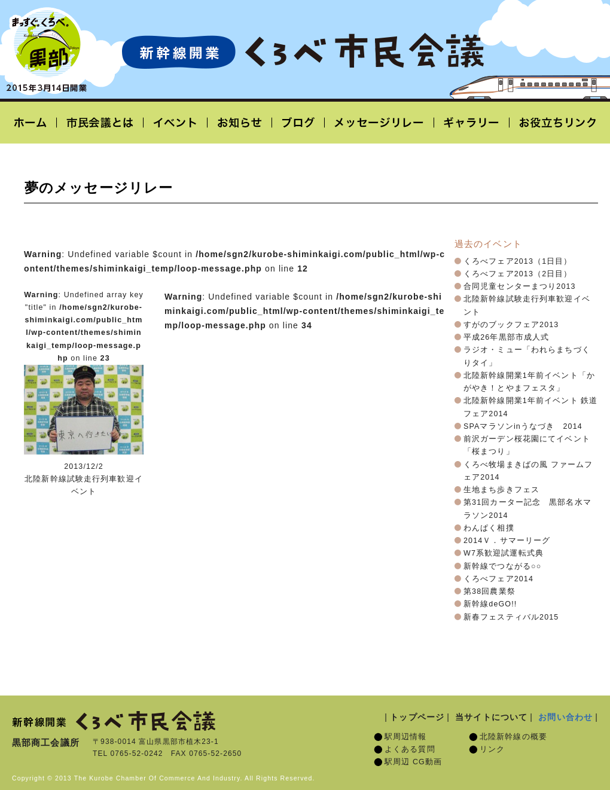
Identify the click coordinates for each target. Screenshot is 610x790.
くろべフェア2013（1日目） (517, 261)
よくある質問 (410, 749)
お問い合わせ (565, 717)
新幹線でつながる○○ (502, 566)
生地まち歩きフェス (501, 490)
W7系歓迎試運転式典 (503, 553)
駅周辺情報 (406, 737)
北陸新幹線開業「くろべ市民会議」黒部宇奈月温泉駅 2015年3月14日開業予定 (302, 51)
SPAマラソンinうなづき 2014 (522, 426)
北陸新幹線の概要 (513, 737)
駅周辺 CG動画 (413, 762)
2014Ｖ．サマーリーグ (506, 540)
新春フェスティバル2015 (511, 617)
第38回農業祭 (489, 591)
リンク (492, 749)
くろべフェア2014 (498, 579)
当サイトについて (491, 717)
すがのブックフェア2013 (511, 325)
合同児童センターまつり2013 (519, 286)
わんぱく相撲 (488, 528)
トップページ (417, 717)
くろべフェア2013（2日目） (517, 274)
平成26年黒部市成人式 (506, 337)
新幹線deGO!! (490, 604)
